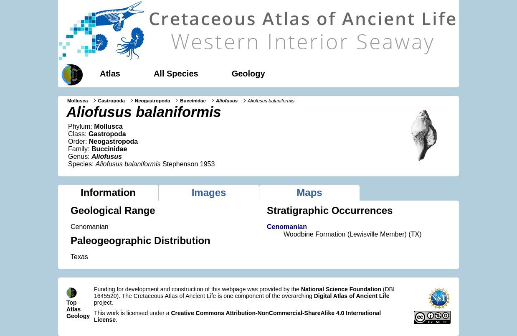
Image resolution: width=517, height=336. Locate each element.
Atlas (110, 73)
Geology (248, 73)
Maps (309, 192)
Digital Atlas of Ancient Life (352, 296)
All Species (176, 73)
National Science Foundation (341, 289)
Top (71, 302)
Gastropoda (111, 100)
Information (108, 192)
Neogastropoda (152, 100)
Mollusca (77, 100)
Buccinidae (193, 100)
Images (209, 192)
